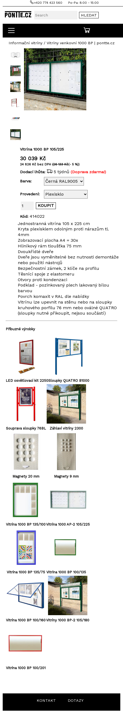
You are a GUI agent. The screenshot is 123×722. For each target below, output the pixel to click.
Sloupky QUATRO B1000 (68, 381)
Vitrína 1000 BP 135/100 (26, 524)
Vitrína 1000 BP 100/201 (26, 668)
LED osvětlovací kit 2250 (27, 381)
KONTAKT (46, 700)
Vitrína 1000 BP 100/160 (26, 620)
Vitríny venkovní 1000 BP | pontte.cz (81, 43)
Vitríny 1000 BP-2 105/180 (67, 620)
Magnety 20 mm (25, 476)
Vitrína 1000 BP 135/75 (26, 572)
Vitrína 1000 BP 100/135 (66, 572)
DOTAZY (76, 700)
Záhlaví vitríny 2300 (66, 428)
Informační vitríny (25, 43)
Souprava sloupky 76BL (26, 428)
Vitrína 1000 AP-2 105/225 (68, 524)
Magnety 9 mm (66, 476)
